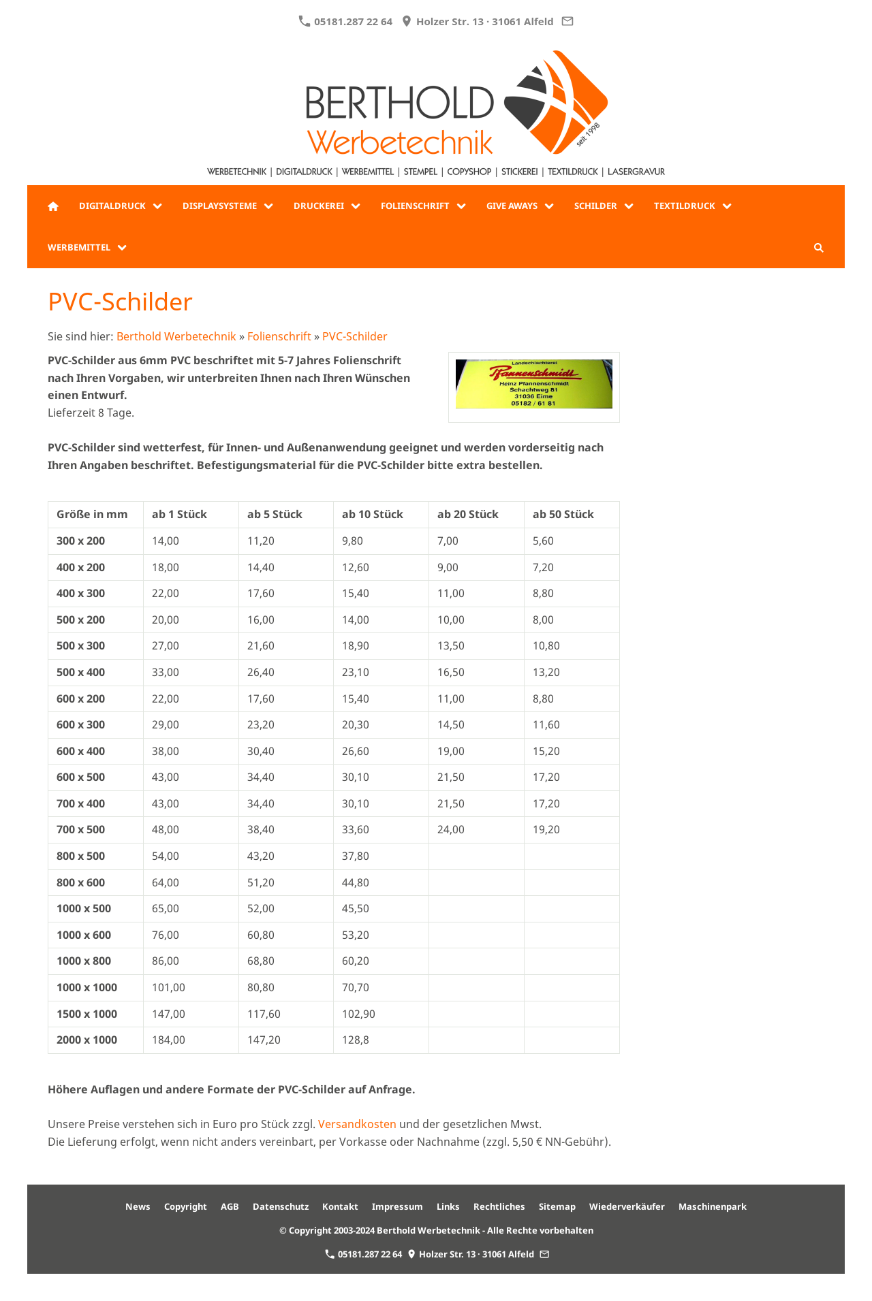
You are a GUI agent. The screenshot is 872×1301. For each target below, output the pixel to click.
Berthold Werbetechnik (176, 336)
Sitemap (557, 1206)
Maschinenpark (713, 1206)
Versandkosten (357, 1124)
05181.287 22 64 (345, 21)
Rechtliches (499, 1206)
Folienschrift (279, 336)
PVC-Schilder (355, 336)
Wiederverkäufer (627, 1206)
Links (448, 1206)
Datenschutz (281, 1206)
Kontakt (340, 1206)
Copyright (185, 1206)
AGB (230, 1206)
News (138, 1206)
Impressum (397, 1206)
